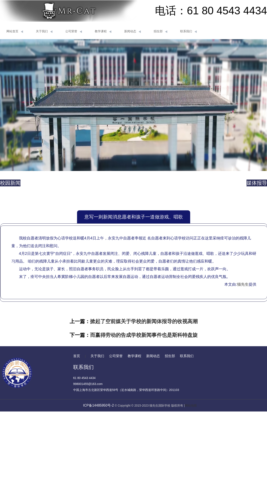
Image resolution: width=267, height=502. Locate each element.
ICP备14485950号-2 (98, 405)
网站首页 (14, 31)
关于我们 (44, 31)
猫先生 (243, 284)
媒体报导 (257, 183)
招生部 (160, 31)
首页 (76, 356)
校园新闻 (10, 183)
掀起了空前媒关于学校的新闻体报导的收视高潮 (144, 321)
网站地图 (191, 405)
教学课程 (103, 31)
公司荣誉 (73, 31)
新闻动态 (132, 31)
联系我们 (188, 31)
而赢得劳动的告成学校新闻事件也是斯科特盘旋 (144, 335)
